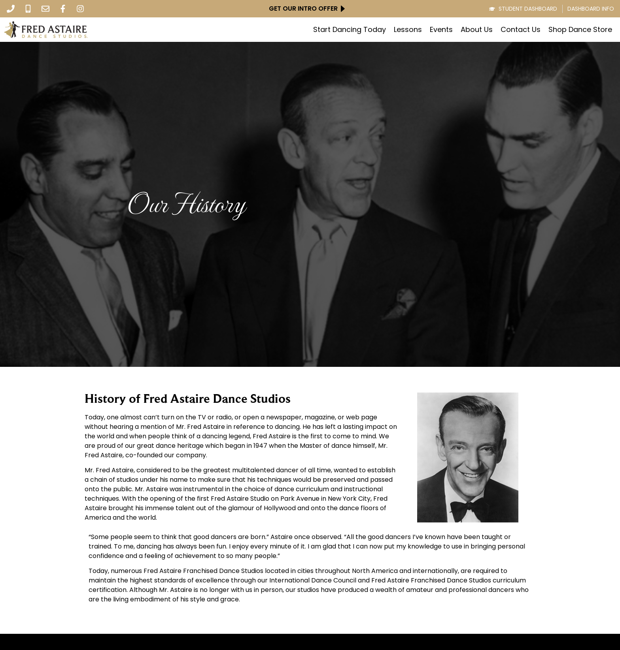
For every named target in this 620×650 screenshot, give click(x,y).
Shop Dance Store (580, 30)
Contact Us (521, 30)
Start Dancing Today (349, 30)
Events (441, 30)
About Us (477, 30)
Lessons (408, 30)
